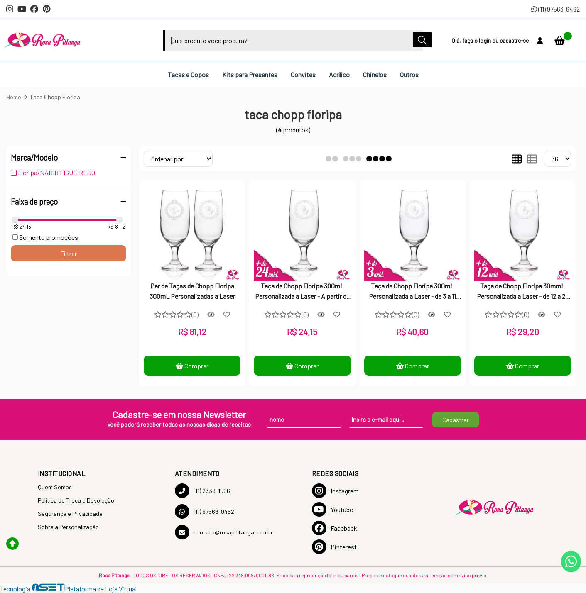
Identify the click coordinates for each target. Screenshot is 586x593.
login (485, 40)
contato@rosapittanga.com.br (224, 532)
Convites (303, 74)
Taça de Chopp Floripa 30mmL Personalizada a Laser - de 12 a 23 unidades (523, 292)
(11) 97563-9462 (555, 9)
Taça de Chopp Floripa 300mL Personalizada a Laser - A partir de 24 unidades (302, 292)
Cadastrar (455, 419)
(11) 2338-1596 (202, 490)
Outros (409, 74)
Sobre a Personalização (68, 526)
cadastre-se (514, 40)
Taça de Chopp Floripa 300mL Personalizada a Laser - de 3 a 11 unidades (412, 292)
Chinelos (375, 74)
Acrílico (339, 74)
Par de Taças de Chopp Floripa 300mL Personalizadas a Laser (192, 291)
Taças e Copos (188, 74)
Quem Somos (55, 487)
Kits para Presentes (249, 74)
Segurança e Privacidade (70, 513)
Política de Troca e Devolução (76, 500)
